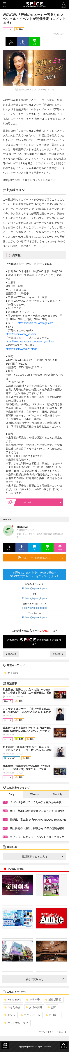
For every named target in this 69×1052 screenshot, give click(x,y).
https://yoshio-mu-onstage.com (35, 323)
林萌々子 (33, 999)
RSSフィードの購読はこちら (40, 557)
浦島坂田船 (53, 999)
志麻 (51, 1007)
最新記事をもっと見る (42, 856)
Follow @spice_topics (34, 588)
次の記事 (58, 654)
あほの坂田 (34, 1007)
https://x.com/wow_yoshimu (21, 334)
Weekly (34, 794)
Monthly (57, 794)
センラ (9, 1015)
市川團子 (52, 1015)
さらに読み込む (45, 979)
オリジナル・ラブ (16, 1022)
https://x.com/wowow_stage (21, 348)
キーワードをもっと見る (52, 1032)
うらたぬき (12, 1007)
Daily (11, 794)
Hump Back (12, 999)
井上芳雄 (11, 673)
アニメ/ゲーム (30, 1015)
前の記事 (11, 654)
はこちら (39, 502)
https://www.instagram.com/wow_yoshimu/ (30, 341)
